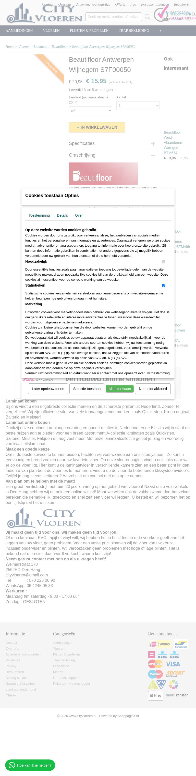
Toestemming (39, 215)
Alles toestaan (119, 389)
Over (79, 215)
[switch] (163, 261)
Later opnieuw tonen (48, 389)
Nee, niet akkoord (153, 389)
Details (62, 215)
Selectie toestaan (87, 389)
